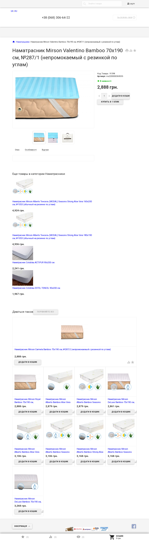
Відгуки (45, 150)
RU (16, 11)
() (25, 537)
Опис (17, 150)
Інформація (20, 526)
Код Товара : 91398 (106, 73)
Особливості (31, 150)
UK (12, 11)
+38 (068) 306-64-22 (56, 17)
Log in (131, 3)
